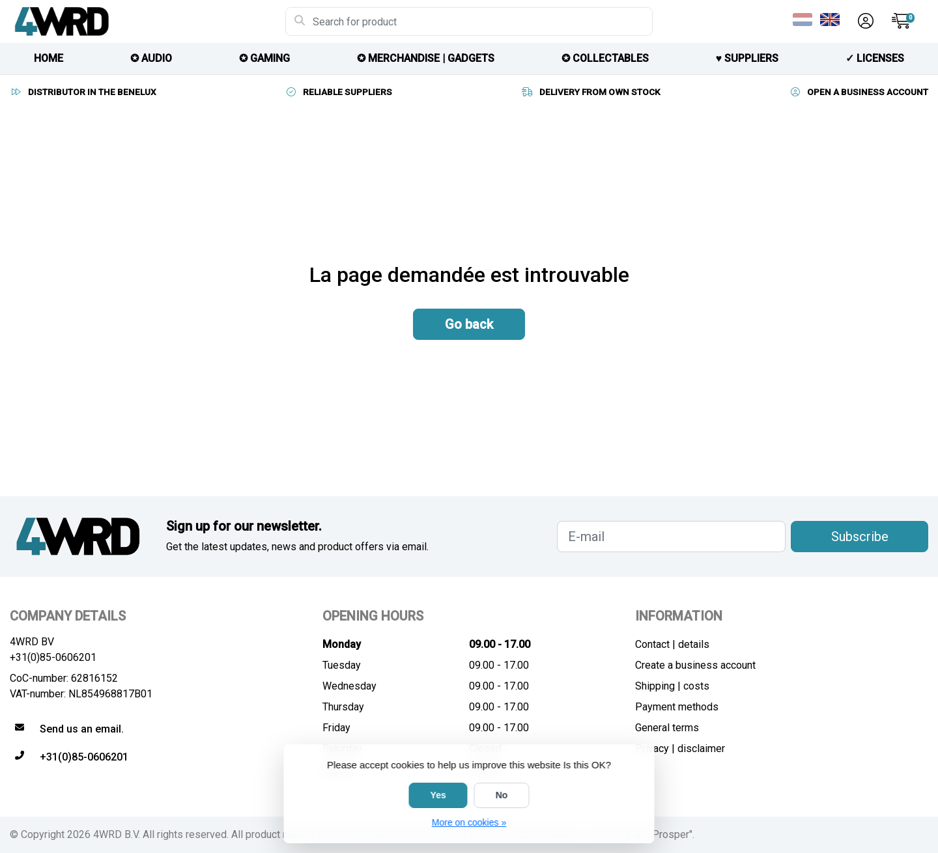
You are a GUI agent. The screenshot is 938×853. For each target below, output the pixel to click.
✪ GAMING (264, 58)
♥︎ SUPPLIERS (747, 58)
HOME (48, 58)
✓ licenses (875, 58)
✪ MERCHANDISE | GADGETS (425, 58)
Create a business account (695, 665)
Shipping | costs (672, 686)
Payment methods (676, 707)
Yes (438, 795)
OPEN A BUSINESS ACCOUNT (858, 92)
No (502, 795)
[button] (863, 21)
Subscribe (859, 536)
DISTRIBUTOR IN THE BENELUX (83, 92)
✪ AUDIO (151, 58)
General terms (667, 727)
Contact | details (672, 644)
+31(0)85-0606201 (53, 657)
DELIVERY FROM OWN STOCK (591, 92)
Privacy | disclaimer (680, 748)
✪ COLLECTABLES (605, 58)
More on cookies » (469, 822)
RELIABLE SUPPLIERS (338, 92)
